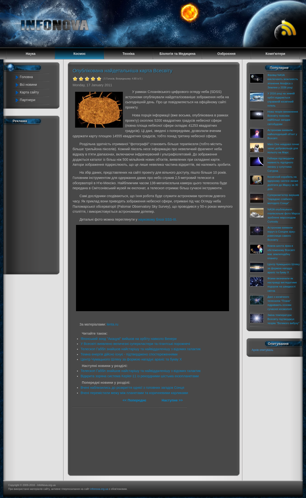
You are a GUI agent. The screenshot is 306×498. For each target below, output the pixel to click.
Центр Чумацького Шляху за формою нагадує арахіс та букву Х (131, 359)
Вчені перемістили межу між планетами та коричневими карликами (134, 393)
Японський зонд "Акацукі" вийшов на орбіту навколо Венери (129, 339)
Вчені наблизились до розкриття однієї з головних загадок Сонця (132, 387)
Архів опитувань (262, 350)
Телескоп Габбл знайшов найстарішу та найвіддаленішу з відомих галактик (141, 349)
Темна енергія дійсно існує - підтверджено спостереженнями (129, 354)
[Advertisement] (34, 198)
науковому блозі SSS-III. (157, 219)
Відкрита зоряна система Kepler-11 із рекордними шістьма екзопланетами (140, 376)
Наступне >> (172, 400)
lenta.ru (112, 324)
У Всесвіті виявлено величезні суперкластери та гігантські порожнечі (135, 344)
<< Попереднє (135, 400)
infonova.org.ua (99, 488)
